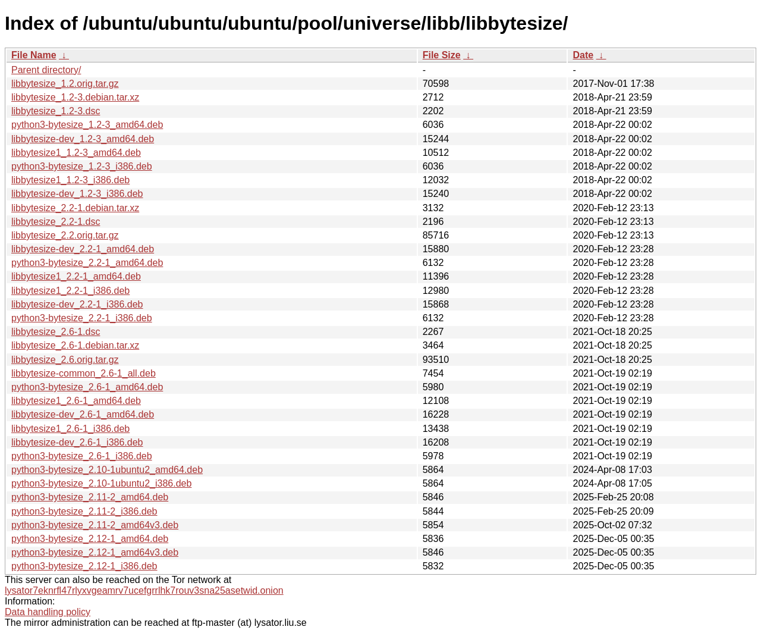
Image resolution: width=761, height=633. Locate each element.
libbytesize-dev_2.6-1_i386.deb (77, 442)
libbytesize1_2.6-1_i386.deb (70, 429)
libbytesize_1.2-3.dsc (55, 111)
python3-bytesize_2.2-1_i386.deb (81, 318)
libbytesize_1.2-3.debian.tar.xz (75, 97)
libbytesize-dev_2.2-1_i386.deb (77, 304)
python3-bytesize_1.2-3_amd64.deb (87, 125)
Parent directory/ (46, 70)
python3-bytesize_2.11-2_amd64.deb (89, 497)
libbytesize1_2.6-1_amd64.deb (76, 401)
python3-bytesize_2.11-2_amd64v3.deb (94, 525)
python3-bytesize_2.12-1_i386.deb (84, 566)
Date (583, 55)
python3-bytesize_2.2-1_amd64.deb (87, 263)
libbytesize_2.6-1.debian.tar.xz (75, 345)
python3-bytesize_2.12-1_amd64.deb (89, 539)
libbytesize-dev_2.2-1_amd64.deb (82, 249)
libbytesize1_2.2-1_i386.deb (70, 291)
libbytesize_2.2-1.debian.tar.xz (75, 208)
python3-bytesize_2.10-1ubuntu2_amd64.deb (107, 470)
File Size (442, 55)
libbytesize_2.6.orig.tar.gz (65, 360)
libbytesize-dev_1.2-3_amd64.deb (82, 139)
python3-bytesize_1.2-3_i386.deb (81, 166)
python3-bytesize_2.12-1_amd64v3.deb (94, 552)
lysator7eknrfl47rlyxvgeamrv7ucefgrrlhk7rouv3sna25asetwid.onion (144, 590)
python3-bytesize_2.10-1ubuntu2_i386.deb (101, 483)
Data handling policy (47, 612)
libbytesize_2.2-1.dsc (55, 222)
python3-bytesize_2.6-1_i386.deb (81, 456)
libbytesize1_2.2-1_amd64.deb (76, 276)
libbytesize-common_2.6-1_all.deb (83, 373)
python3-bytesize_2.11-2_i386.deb (84, 511)
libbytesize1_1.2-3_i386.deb (70, 180)
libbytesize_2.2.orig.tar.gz (65, 235)
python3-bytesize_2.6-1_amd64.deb (87, 387)
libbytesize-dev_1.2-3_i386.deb (77, 194)
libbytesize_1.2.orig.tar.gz (65, 84)
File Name (33, 55)
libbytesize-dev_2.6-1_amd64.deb (82, 414)
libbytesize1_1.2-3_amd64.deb (76, 153)
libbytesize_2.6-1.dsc (55, 332)
